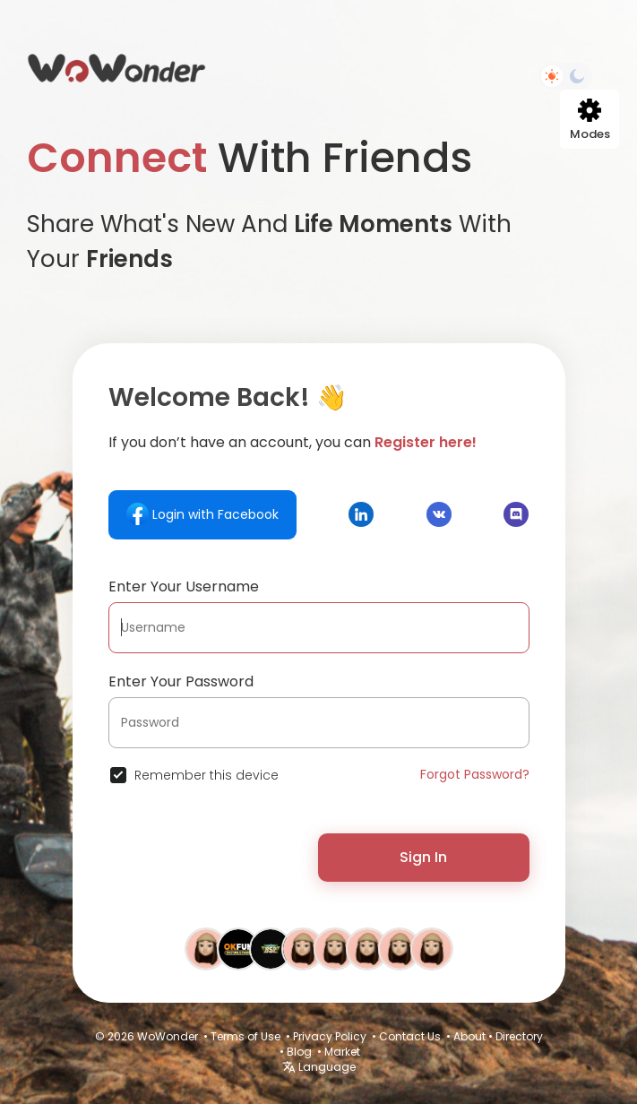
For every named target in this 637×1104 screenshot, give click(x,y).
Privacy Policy (329, 1036)
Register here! (425, 442)
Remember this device (206, 775)
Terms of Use (245, 1036)
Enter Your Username (183, 586)
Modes (590, 120)
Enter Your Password (181, 681)
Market (342, 1051)
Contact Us (410, 1036)
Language (319, 1066)
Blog (299, 1051)
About (469, 1036)
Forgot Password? (474, 774)
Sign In (423, 857)
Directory (519, 1036)
